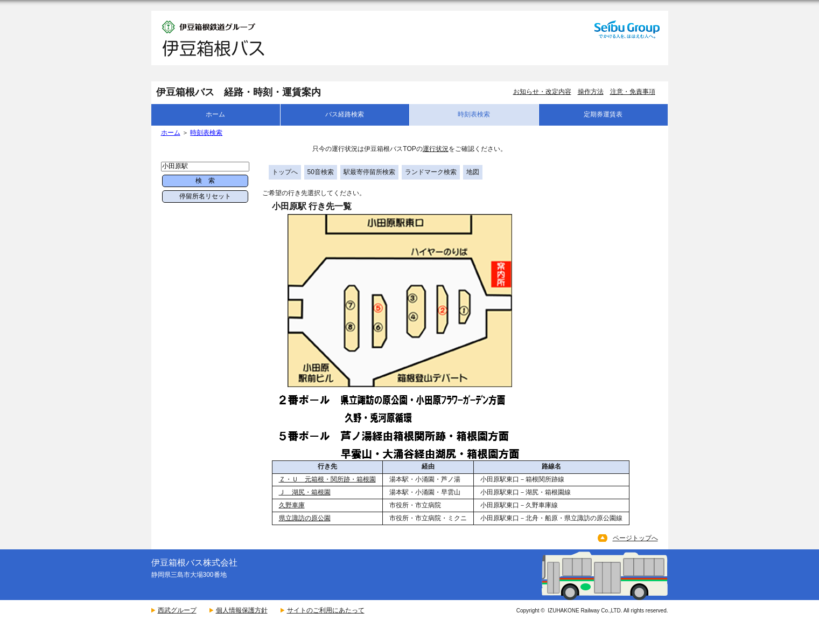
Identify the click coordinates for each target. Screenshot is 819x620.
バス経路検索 (344, 114)
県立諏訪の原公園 (305, 518)
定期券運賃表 (603, 114)
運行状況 (436, 149)
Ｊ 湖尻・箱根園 (305, 492)
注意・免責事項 (632, 91)
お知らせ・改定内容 (542, 91)
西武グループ (177, 610)
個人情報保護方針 (242, 610)
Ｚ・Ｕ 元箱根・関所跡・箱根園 (327, 479)
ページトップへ (635, 538)
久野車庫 (292, 505)
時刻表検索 (474, 114)
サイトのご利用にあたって (326, 610)
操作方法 (591, 91)
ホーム (215, 114)
